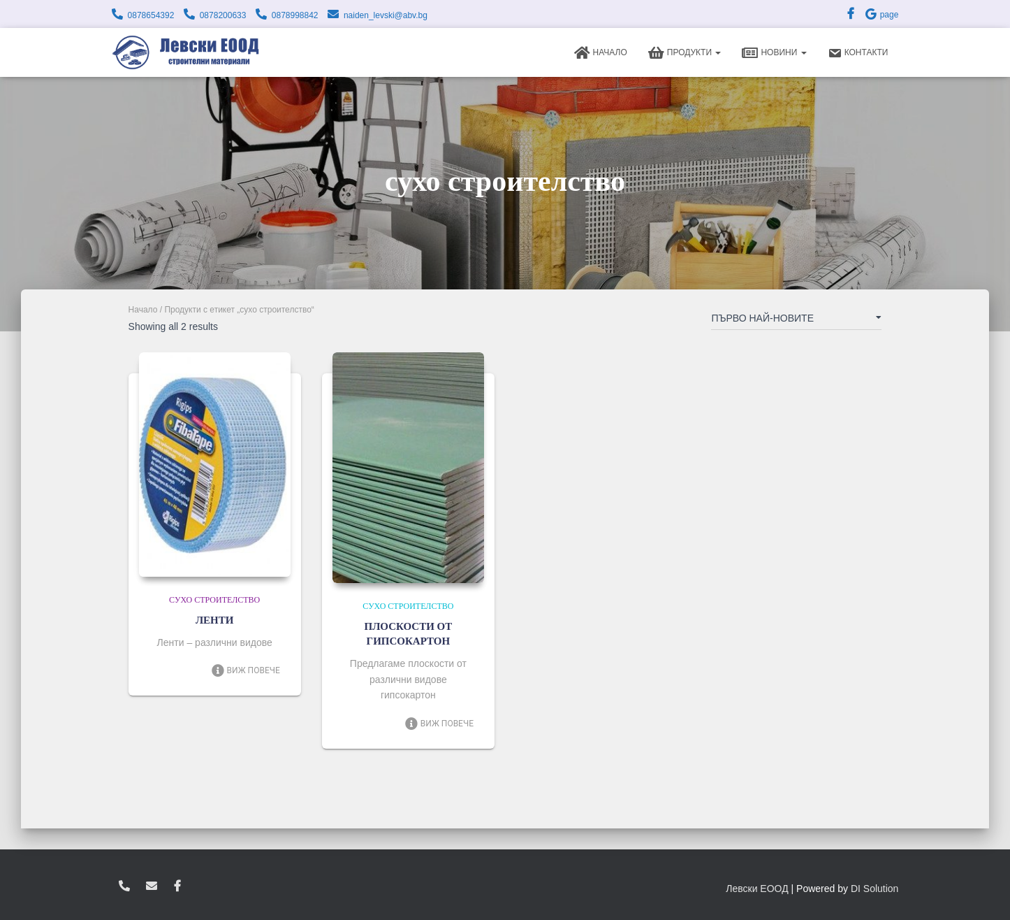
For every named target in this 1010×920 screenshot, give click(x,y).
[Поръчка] (796, 320)
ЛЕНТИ (215, 620)
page (881, 15)
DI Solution (874, 888)
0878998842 (295, 15)
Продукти (685, 53)
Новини (774, 53)
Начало (600, 53)
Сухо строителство (214, 600)
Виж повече (245, 670)
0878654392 (151, 15)
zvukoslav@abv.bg (151, 886)
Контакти (858, 53)
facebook (177, 886)
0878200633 (223, 15)
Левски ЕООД (757, 888)
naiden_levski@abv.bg (385, 15)
